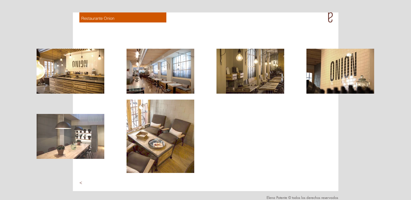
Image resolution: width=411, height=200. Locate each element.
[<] (81, 182)
